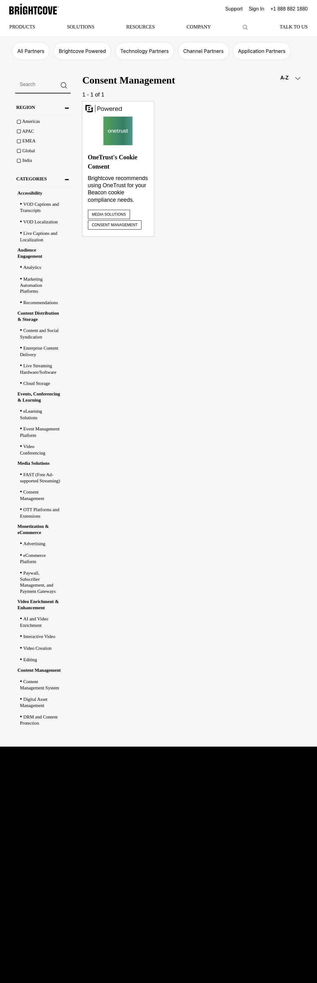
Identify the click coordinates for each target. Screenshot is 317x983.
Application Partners (261, 51)
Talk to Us (294, 26)
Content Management (39, 670)
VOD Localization (40, 221)
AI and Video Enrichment (34, 621)
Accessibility (30, 193)
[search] (43, 84)
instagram (301, 822)
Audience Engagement (30, 253)
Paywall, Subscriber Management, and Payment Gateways (38, 582)
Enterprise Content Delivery (39, 351)
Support (234, 8)
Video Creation (37, 648)
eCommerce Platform (33, 558)
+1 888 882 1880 (289, 8)
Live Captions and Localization (39, 236)
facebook (301, 809)
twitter (301, 796)
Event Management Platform (40, 432)
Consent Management (32, 495)
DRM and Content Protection (39, 720)
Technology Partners (144, 51)
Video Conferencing (33, 449)
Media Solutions (34, 463)
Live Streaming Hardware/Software (38, 368)
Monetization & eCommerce (33, 529)
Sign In (256, 8)
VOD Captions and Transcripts (39, 207)
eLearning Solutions (31, 414)
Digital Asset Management (34, 702)
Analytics (32, 267)
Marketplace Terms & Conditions (225, 904)
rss (301, 835)
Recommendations (40, 302)
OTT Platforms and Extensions (39, 512)
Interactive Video (39, 636)
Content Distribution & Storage (38, 316)
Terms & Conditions (173, 904)
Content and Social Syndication (39, 333)
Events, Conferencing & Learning (39, 397)
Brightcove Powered (82, 51)
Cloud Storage (36, 383)
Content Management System (39, 684)
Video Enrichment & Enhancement (38, 604)
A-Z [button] (290, 78)
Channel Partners (203, 51)
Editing (30, 659)
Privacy (143, 904)
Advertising (34, 543)
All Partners (30, 51)
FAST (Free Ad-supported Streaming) (40, 477)
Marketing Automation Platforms (31, 285)
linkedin (301, 783)
